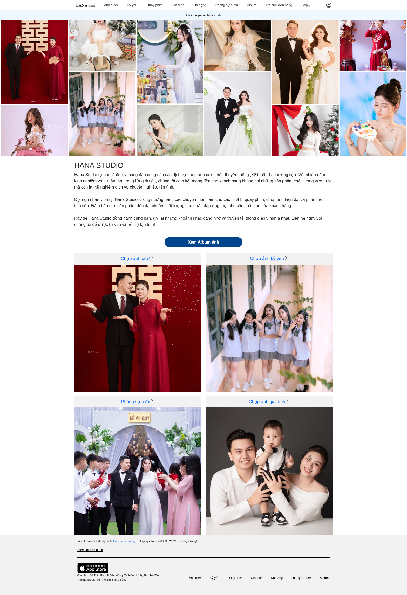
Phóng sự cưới (226, 5)
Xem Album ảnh (203, 242)
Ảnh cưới (111, 5)
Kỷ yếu (132, 5)
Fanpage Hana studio (207, 15)
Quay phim (154, 5)
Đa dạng (200, 5)
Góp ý (305, 5)
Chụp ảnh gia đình (267, 401)
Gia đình (178, 5)
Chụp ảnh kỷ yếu (267, 258)
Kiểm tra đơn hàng (90, 550)
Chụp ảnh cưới (136, 258)
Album (251, 5)
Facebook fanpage (125, 541)
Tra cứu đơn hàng (279, 5)
